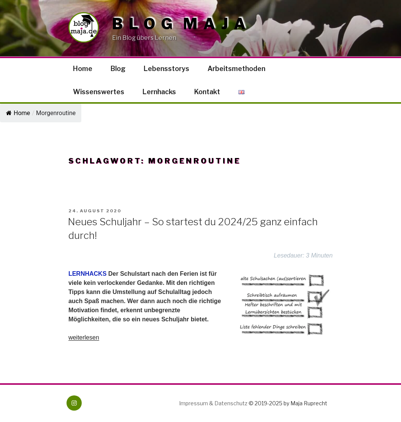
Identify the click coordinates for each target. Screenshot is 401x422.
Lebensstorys (166, 69)
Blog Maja (182, 24)
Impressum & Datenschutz (213, 403)
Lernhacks (159, 92)
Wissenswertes (98, 92)
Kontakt (207, 92)
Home (82, 69)
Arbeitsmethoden (236, 69)
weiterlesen (83, 337)
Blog (118, 69)
